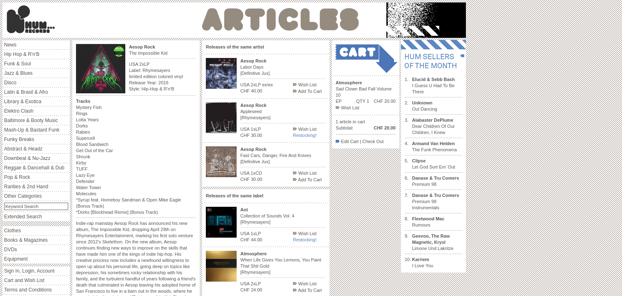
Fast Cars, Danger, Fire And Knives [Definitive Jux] (275, 155)
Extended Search (23, 217)
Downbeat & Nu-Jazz (27, 158)
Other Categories (22, 196)
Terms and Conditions (28, 290)
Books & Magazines (26, 240)
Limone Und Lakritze (433, 242)
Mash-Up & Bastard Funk (32, 130)
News (10, 45)
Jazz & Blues (18, 73)
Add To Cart (307, 91)
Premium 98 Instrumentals (435, 201)
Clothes (12, 231)
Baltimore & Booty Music (31, 120)
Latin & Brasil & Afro (26, 92)
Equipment (16, 259)
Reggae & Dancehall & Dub (34, 168)
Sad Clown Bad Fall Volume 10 (364, 88)
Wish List (305, 84)
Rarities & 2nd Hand (26, 187)
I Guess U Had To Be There (433, 85)
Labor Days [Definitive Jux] (255, 67)
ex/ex (267, 84)
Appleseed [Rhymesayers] (255, 111)
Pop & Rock (17, 177)
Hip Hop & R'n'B (21, 54)
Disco (10, 83)
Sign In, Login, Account (29, 271)
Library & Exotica (22, 101)
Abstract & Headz (23, 149)
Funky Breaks (19, 139)
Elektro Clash (18, 111)
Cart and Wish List (24, 280)
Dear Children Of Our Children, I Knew (433, 126)
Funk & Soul (17, 64)
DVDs (10, 249)
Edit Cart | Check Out (360, 141)
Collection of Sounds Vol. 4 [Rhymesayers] (267, 215)
